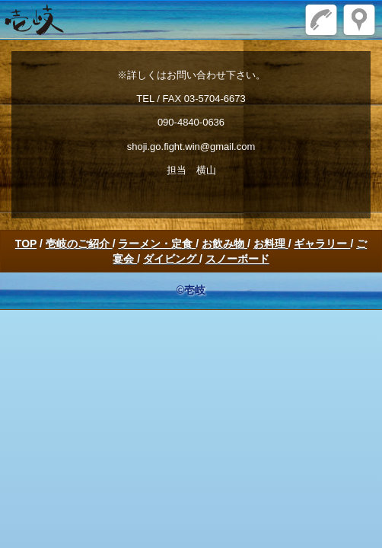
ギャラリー (322, 243)
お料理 (270, 243)
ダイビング (171, 259)
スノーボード (237, 259)
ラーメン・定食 (157, 243)
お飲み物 (224, 243)
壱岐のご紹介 (79, 243)
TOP (26, 243)
